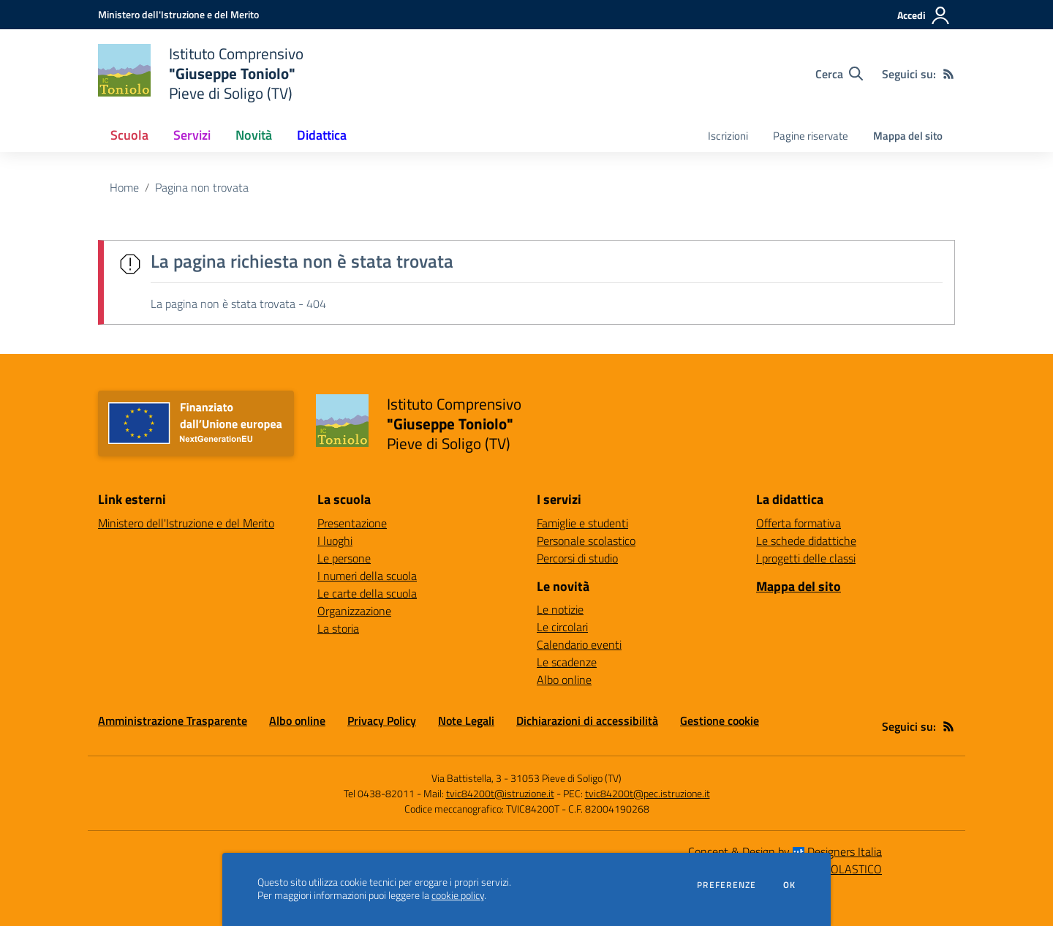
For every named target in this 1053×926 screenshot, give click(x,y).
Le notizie (560, 609)
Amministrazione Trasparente (172, 720)
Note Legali (466, 720)
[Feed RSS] (948, 73)
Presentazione (352, 523)
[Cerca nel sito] (839, 73)
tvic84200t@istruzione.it (500, 793)
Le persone (344, 558)
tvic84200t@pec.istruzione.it (647, 793)
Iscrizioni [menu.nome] (728, 135)
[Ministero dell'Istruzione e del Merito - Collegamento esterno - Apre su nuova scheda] (178, 14)
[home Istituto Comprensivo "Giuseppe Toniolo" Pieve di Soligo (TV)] (200, 73)
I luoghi (334, 540)
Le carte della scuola (367, 593)
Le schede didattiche (806, 540)
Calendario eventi (579, 644)
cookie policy (457, 895)
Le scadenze (567, 662)
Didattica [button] (322, 135)
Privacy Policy (381, 720)
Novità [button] (253, 135)
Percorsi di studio (577, 558)
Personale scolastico (586, 540)
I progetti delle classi (806, 558)
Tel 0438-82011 (379, 793)
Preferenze (726, 885)
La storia (338, 628)
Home (124, 187)
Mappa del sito (908, 135)
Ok (789, 885)
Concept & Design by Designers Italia (785, 851)
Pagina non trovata (202, 187)
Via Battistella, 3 (466, 778)
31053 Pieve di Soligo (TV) (566, 778)
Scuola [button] (129, 135)
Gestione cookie (719, 720)
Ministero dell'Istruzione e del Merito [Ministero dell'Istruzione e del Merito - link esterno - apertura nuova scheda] (186, 523)
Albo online (564, 679)
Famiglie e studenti (582, 523)
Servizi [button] (192, 135)
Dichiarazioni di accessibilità (587, 720)
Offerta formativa (798, 523)
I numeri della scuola (367, 575)
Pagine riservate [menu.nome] (810, 135)
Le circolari (562, 627)
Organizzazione (354, 611)
